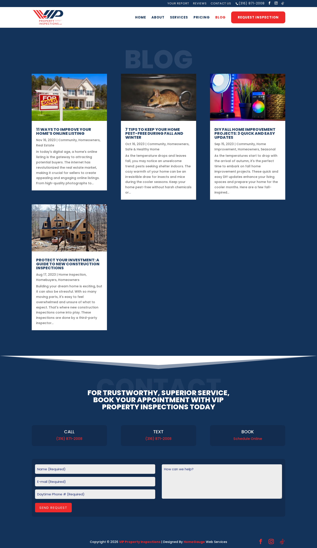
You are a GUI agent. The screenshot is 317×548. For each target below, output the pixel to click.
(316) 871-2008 (252, 3)
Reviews (200, 4)
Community (67, 140)
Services (179, 18)
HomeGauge (194, 542)
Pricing (202, 18)
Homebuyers (46, 280)
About (157, 18)
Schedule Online (247, 438)
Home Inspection (72, 274)
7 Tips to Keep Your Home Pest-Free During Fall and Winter (154, 133)
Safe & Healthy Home (142, 149)
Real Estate (45, 145)
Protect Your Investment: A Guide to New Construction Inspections (68, 264)
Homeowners (89, 140)
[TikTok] (282, 3)
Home (140, 18)
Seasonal (268, 149)
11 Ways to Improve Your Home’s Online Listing (63, 131)
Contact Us (221, 4)
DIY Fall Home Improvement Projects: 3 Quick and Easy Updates (244, 133)
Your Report (178, 4)
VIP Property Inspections (139, 542)
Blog (220, 18)
